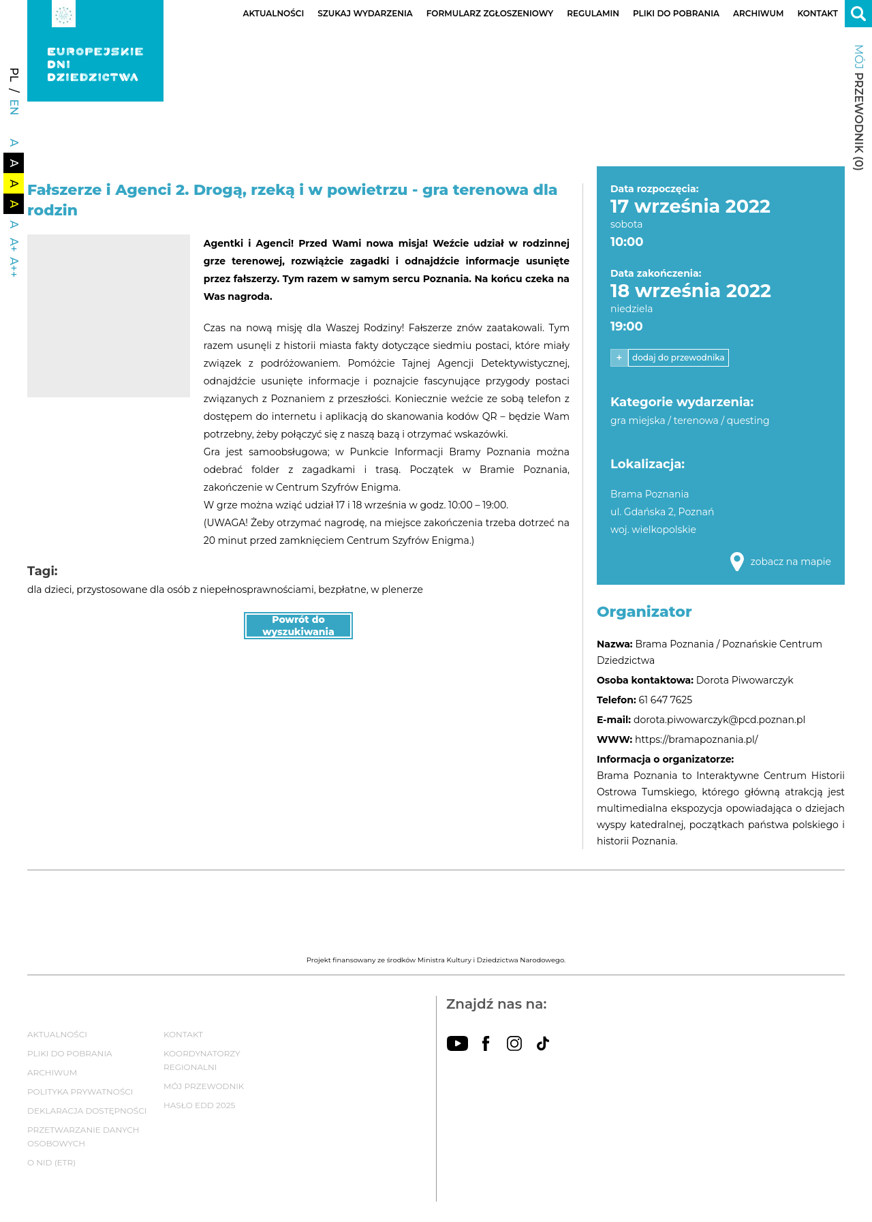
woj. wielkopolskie (653, 529)
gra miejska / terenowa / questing (690, 420)
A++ (13, 267)
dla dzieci (49, 589)
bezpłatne (342, 589)
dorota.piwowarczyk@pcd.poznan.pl (719, 720)
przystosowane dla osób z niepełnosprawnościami (194, 589)
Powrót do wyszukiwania (298, 625)
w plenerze (397, 589)
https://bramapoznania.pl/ (696, 739)
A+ (13, 245)
